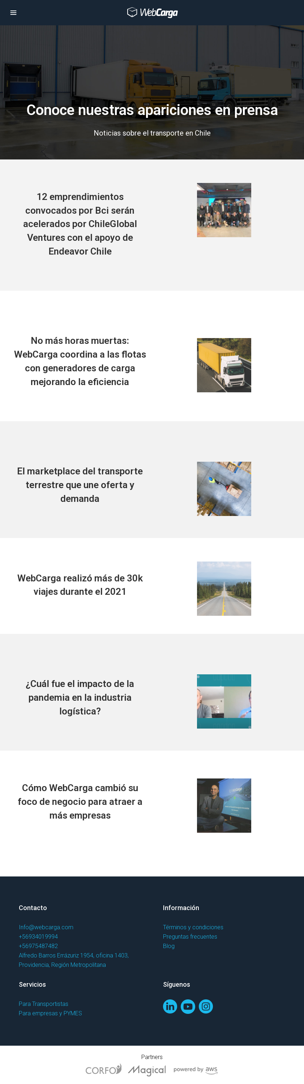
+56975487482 (38, 946)
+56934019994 (38, 936)
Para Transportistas (43, 1003)
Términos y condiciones (193, 927)
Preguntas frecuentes (190, 936)
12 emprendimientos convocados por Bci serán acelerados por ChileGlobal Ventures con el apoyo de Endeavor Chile (80, 224)
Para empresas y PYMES (50, 1013)
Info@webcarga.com (46, 927)
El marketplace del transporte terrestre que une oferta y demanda (80, 485)
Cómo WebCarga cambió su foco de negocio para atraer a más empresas (80, 801)
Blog (169, 946)
